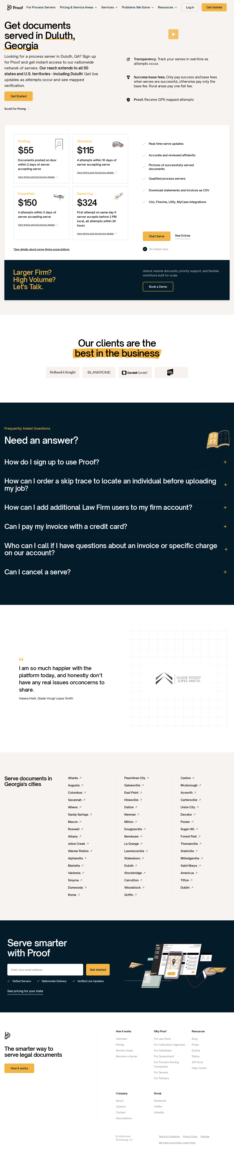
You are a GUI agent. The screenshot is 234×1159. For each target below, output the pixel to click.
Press (195, 1044)
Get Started (19, 96)
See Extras (182, 235)
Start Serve (156, 236)
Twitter (158, 1106)
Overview (121, 1038)
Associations (124, 1118)
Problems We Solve (138, 7)
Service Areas (124, 1050)
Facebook (160, 1100)
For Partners (161, 1078)
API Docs (197, 1062)
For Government (164, 1056)
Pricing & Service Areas (78, 7)
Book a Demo (158, 286)
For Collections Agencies (169, 1044)
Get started (214, 7)
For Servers (161, 1072)
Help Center (199, 1068)
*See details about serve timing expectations (41, 249)
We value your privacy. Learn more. (177, 1142)
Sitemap (205, 1136)
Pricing (120, 1044)
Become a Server (126, 1056)
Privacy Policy (190, 1136)
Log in (190, 7)
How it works (19, 1068)
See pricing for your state (25, 991)
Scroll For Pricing (15, 108)
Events (196, 1050)
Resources (167, 7)
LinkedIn (159, 1112)
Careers (121, 1106)
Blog (195, 1038)
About (119, 1100)
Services (109, 7)
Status (196, 1056)
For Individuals (163, 1050)
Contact (121, 1112)
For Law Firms (162, 1038)
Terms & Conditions (169, 1136)
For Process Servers (41, 7)
